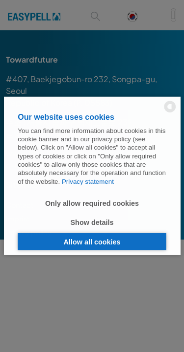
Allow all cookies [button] (92, 241)
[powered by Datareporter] (170, 111)
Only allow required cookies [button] (92, 203)
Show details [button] (92, 222)
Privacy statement (88, 181)
